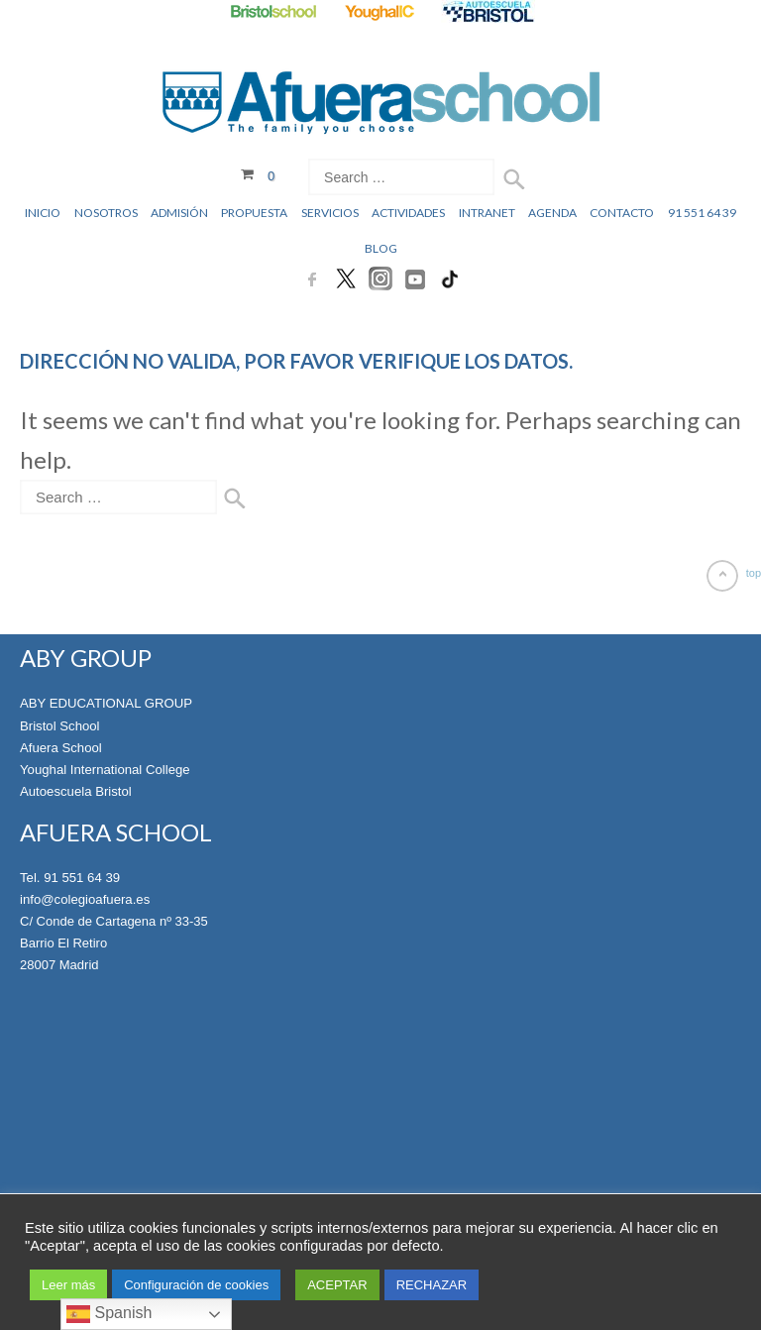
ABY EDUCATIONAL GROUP (105, 703)
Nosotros (106, 212)
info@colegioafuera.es (84, 898)
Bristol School (59, 725)
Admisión (179, 212)
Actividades (408, 212)
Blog (381, 248)
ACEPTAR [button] (337, 1284)
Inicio (42, 212)
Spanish (109, 1314)
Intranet (487, 212)
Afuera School (60, 746)
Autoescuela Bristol (75, 790)
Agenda (552, 212)
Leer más (68, 1284)
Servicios (330, 212)
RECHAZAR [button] (432, 1284)
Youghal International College (103, 768)
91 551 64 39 (702, 212)
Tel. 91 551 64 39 (69, 876)
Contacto (622, 212)
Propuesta (254, 212)
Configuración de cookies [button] (196, 1284)
